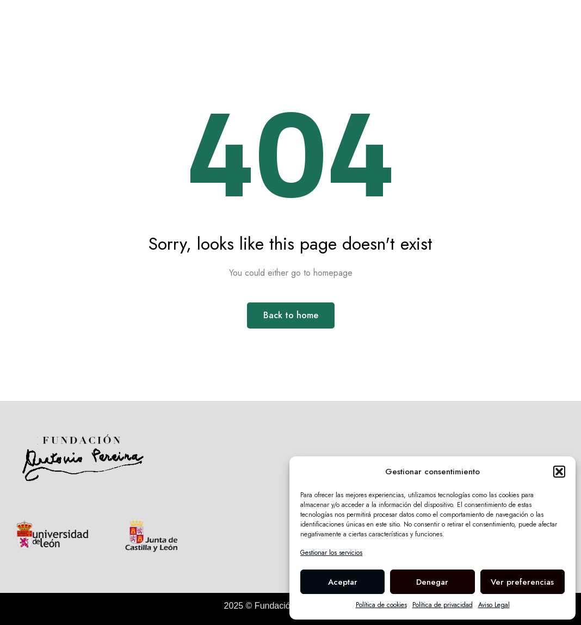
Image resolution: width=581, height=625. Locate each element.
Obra (246, 28)
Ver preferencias (522, 582)
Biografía (196, 28)
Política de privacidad (442, 605)
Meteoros (453, 28)
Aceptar (342, 582)
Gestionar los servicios (331, 553)
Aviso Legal (494, 605)
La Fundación (306, 28)
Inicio (144, 28)
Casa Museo (385, 28)
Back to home (290, 315)
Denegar (432, 582)
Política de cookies (381, 605)
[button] (559, 471)
